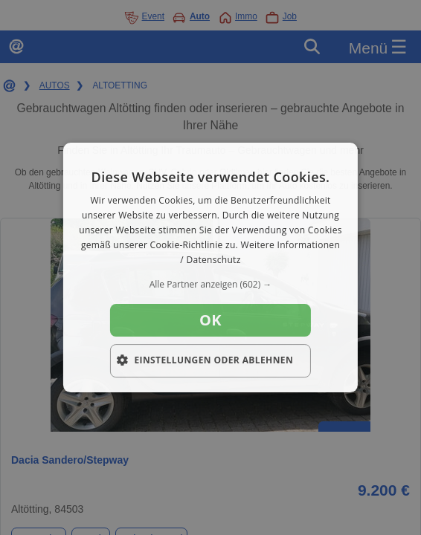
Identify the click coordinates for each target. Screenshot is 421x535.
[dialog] (210, 267)
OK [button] (210, 320)
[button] (210, 284)
